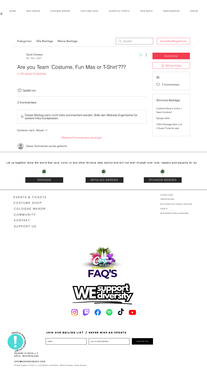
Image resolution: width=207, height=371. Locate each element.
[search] (134, 41)
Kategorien (24, 41)
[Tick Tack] (121, 312)
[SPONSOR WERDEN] (163, 180)
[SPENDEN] (44, 180)
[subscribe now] (142, 341)
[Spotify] (109, 312)
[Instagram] (74, 312)
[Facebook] (97, 312)
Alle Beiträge (44, 41)
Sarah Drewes (80, 365)
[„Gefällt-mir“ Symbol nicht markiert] (19, 90)
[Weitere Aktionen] (144, 55)
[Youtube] (132, 312)
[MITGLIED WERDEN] (104, 180)
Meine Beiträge (67, 41)
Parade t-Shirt (163, 118)
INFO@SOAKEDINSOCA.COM (29, 361)
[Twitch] (86, 312)
